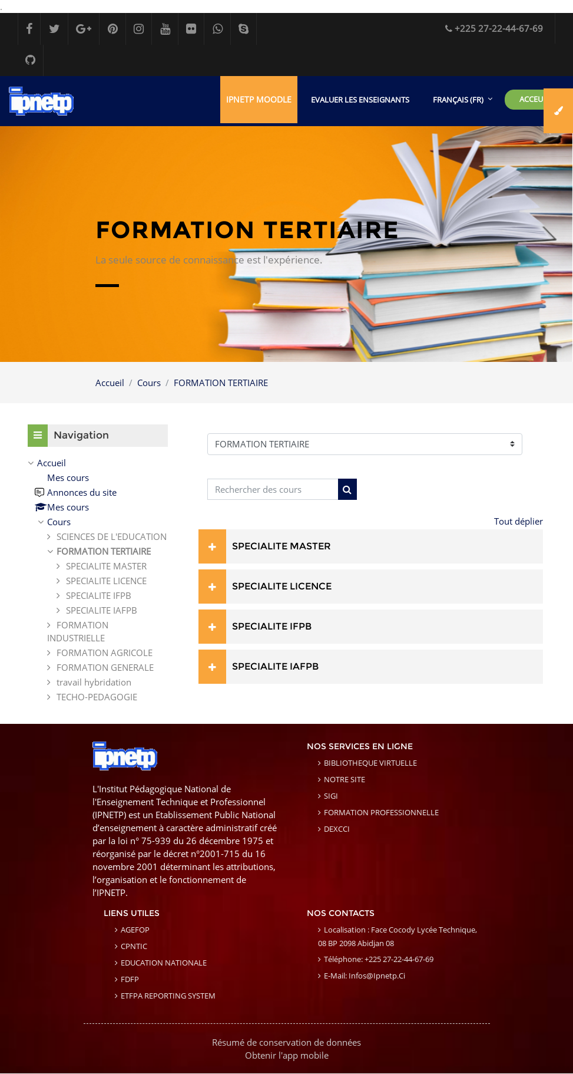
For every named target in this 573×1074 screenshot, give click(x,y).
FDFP (130, 979)
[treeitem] (98, 580)
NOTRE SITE (344, 780)
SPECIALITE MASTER (281, 546)
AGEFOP (135, 930)
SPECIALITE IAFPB (275, 667)
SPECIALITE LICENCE (282, 586)
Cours (149, 383)
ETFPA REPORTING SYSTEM (168, 996)
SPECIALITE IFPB (272, 626)
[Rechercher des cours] (273, 490)
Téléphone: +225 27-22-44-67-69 (378, 959)
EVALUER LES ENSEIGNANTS (360, 100)
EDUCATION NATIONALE (164, 963)
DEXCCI (337, 829)
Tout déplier (518, 522)
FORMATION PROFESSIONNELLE (381, 813)
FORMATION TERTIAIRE (221, 383)
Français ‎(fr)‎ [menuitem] (458, 100)
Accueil (109, 383)
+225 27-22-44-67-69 (494, 28)
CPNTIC (134, 946)
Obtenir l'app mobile (287, 1056)
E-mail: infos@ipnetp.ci (364, 976)
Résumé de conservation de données (286, 1043)
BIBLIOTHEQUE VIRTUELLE (370, 763)
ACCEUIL (534, 99)
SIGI (331, 796)
